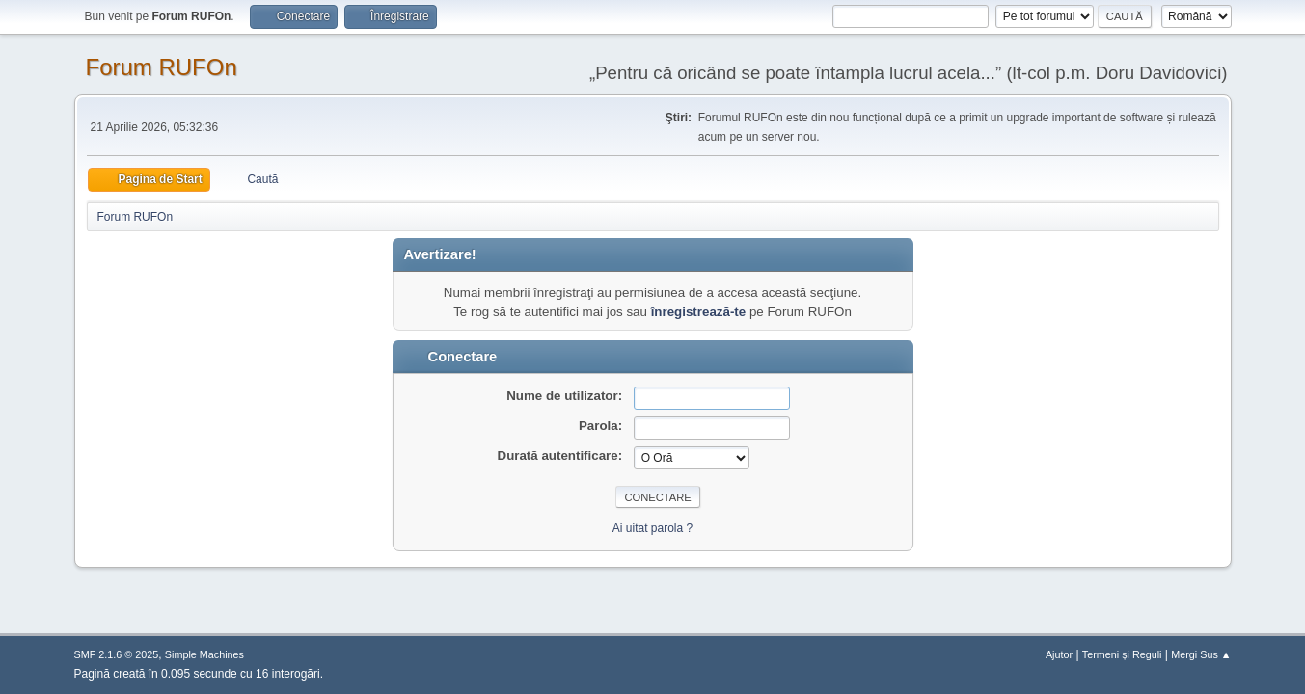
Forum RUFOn (161, 67)
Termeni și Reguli (1122, 654)
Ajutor (1059, 654)
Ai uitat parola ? (652, 528)
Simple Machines (204, 654)
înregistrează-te (699, 312)
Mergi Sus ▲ (1201, 654)
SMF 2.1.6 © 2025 (116, 654)
